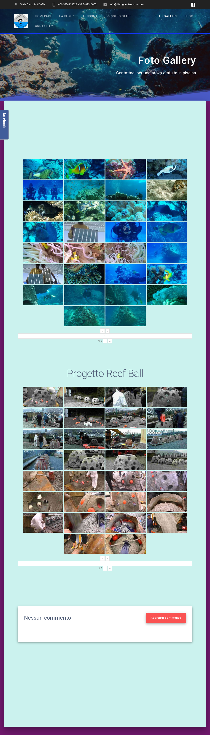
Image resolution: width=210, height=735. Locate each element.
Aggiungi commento (166, 617)
